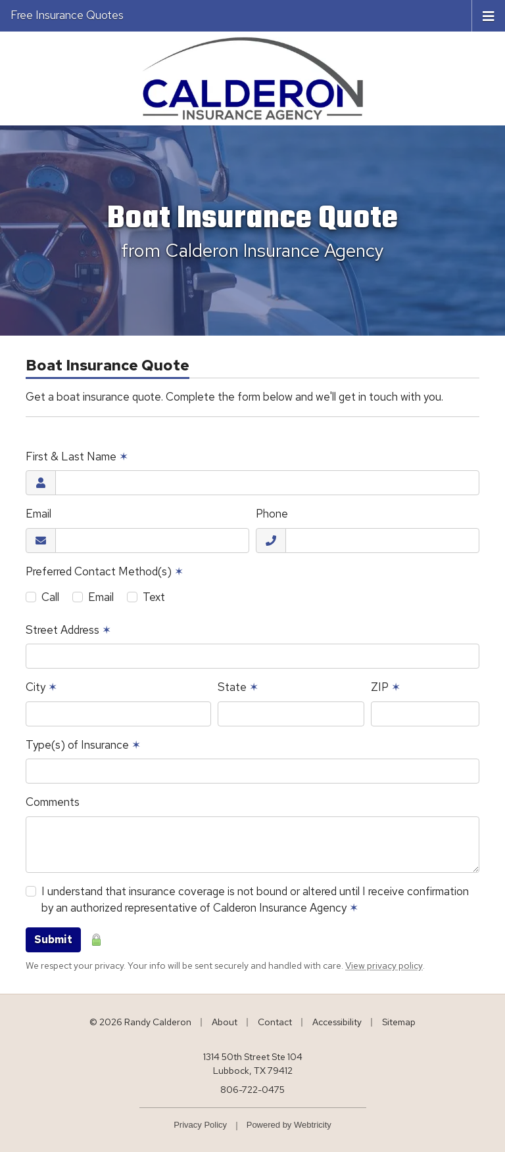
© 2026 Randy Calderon (140, 1022)
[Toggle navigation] (488, 15)
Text (154, 597)
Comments (53, 802)
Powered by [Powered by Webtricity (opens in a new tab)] (289, 1125)
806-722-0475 (252, 1090)
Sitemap (399, 1022)
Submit (53, 939)
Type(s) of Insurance (83, 745)
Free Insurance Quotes (67, 15)
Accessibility (337, 1022)
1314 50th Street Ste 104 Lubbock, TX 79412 (252, 1063)
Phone (272, 513)
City (41, 687)
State (238, 687)
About (224, 1022)
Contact (275, 1022)
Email (38, 513)
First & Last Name (77, 456)
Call (50, 597)
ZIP (385, 687)
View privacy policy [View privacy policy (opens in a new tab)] (384, 965)
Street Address (68, 630)
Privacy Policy (200, 1125)
